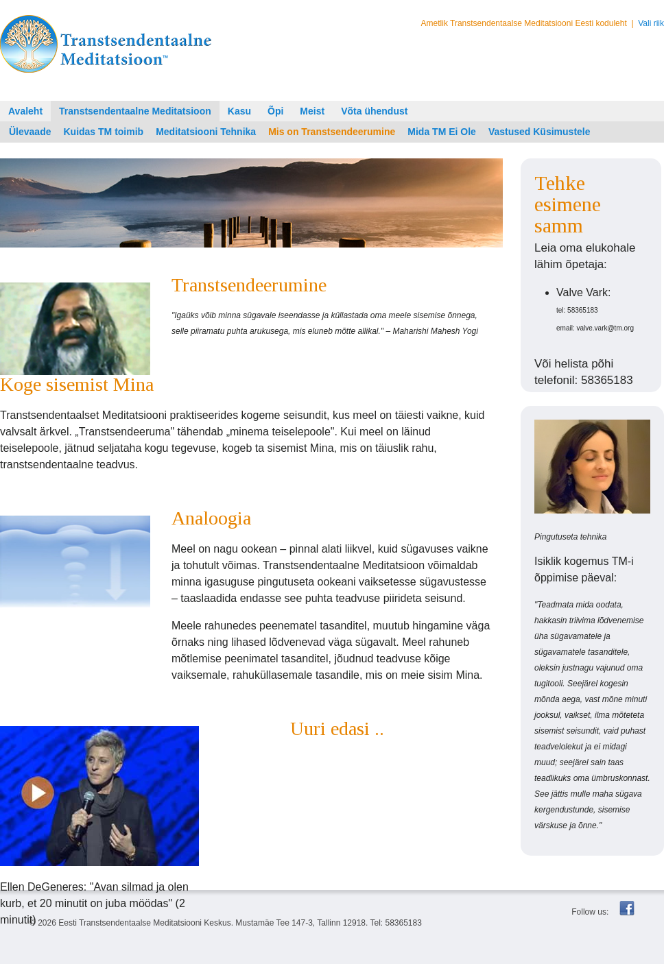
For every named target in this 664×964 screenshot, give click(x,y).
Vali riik (651, 23)
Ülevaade (30, 131)
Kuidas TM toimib (103, 131)
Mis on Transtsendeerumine (331, 131)
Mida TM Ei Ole (441, 131)
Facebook (627, 908)
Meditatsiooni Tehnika (206, 131)
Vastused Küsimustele (539, 131)
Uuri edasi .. (337, 728)
